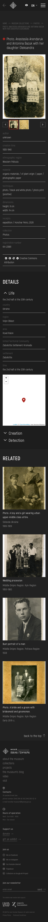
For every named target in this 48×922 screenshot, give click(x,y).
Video (5, 776)
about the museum (13, 759)
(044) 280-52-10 (30, 798)
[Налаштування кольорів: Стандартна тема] (26, 5)
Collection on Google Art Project (17, 873)
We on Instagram (12, 860)
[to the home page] (24, 751)
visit (5, 780)
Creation (15, 433)
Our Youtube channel (13, 864)
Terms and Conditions (19, 915)
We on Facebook (12, 855)
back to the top (32, 735)
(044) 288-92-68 (19, 798)
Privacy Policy (7, 915)
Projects (7, 767)
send (40, 889)
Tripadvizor (10, 869)
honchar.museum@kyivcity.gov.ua (19, 802)
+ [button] (6, 378)
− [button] (6, 382)
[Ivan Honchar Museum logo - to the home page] (13, 5)
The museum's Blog (13, 772)
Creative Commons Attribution (20, 260)
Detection (16, 440)
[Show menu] (43, 5)
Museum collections (20, 23)
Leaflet (15, 424)
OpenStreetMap (25, 424)
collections (8, 763)
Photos (37, 23)
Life (12, 292)
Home (5, 23)
